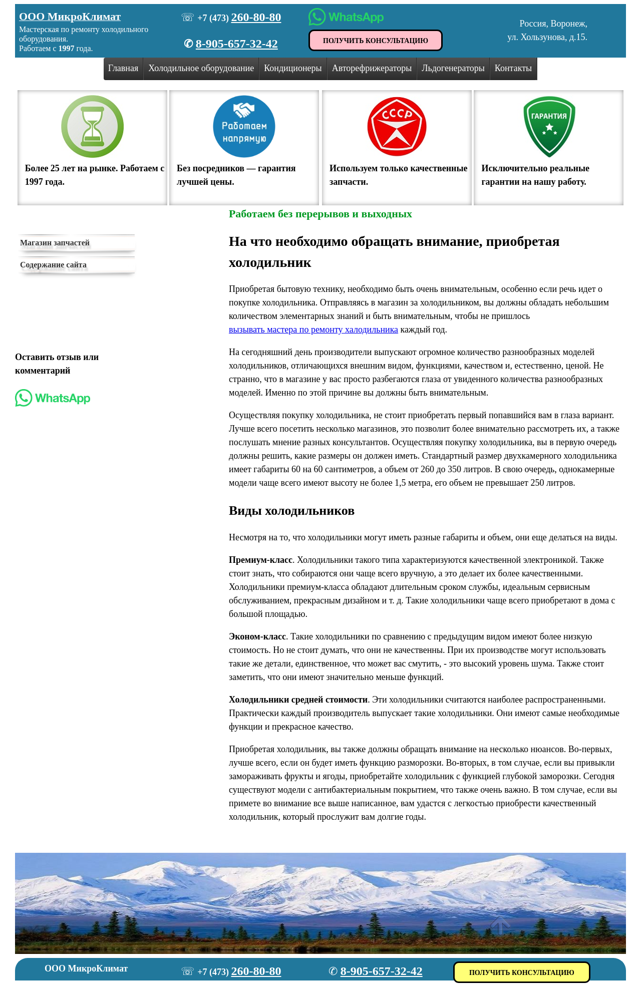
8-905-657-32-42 (237, 43)
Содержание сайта (53, 264)
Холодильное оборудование (201, 68)
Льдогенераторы (453, 68)
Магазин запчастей (55, 242)
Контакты (513, 68)
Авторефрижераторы (372, 68)
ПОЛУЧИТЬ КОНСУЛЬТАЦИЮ (375, 41)
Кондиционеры (293, 68)
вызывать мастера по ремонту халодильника (313, 329)
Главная (123, 68)
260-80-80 (256, 17)
